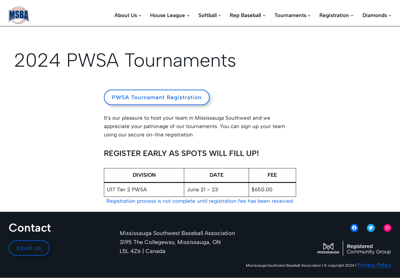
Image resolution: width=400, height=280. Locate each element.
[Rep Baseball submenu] (264, 15)
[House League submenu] (188, 15)
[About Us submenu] (139, 15)
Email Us (29, 248)
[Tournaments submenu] (309, 15)
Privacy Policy (374, 265)
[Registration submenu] (351, 15)
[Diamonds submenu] (389, 15)
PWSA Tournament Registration (157, 97)
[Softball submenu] (219, 15)
